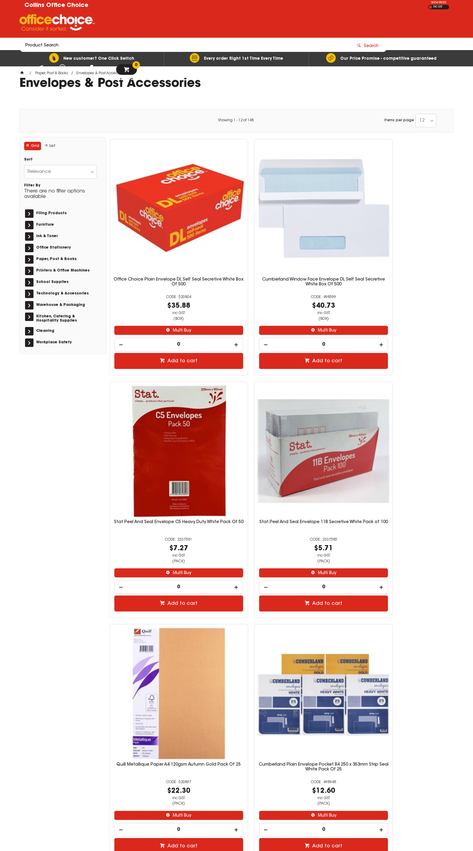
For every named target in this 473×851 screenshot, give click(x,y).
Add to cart (152, 300)
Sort (28, 159)
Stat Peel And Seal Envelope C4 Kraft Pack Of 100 (149, 590)
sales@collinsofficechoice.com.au (357, 770)
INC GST (437, 7)
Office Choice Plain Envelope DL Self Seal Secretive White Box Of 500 (149, 224)
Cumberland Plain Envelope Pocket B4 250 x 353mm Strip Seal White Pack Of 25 (236, 409)
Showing (236, 120)
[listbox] (425, 120)
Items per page (399, 120)
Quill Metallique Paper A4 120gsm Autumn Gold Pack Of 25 (149, 406)
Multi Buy (152, 270)
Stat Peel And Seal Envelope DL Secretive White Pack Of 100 (323, 590)
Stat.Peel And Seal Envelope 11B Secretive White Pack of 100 (410, 221)
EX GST (430, 7)
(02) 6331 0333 (339, 764)
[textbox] (201, 23)
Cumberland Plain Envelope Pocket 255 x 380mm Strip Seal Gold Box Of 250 (410, 409)
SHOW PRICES (438, 3)
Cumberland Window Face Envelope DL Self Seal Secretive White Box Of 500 (236, 224)
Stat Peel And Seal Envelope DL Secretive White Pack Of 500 (236, 590)
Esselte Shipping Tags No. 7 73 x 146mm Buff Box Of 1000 (410, 590)
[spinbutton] (150, 284)
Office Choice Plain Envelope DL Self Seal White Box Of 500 (323, 406)
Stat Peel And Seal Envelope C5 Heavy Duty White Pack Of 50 (323, 221)
